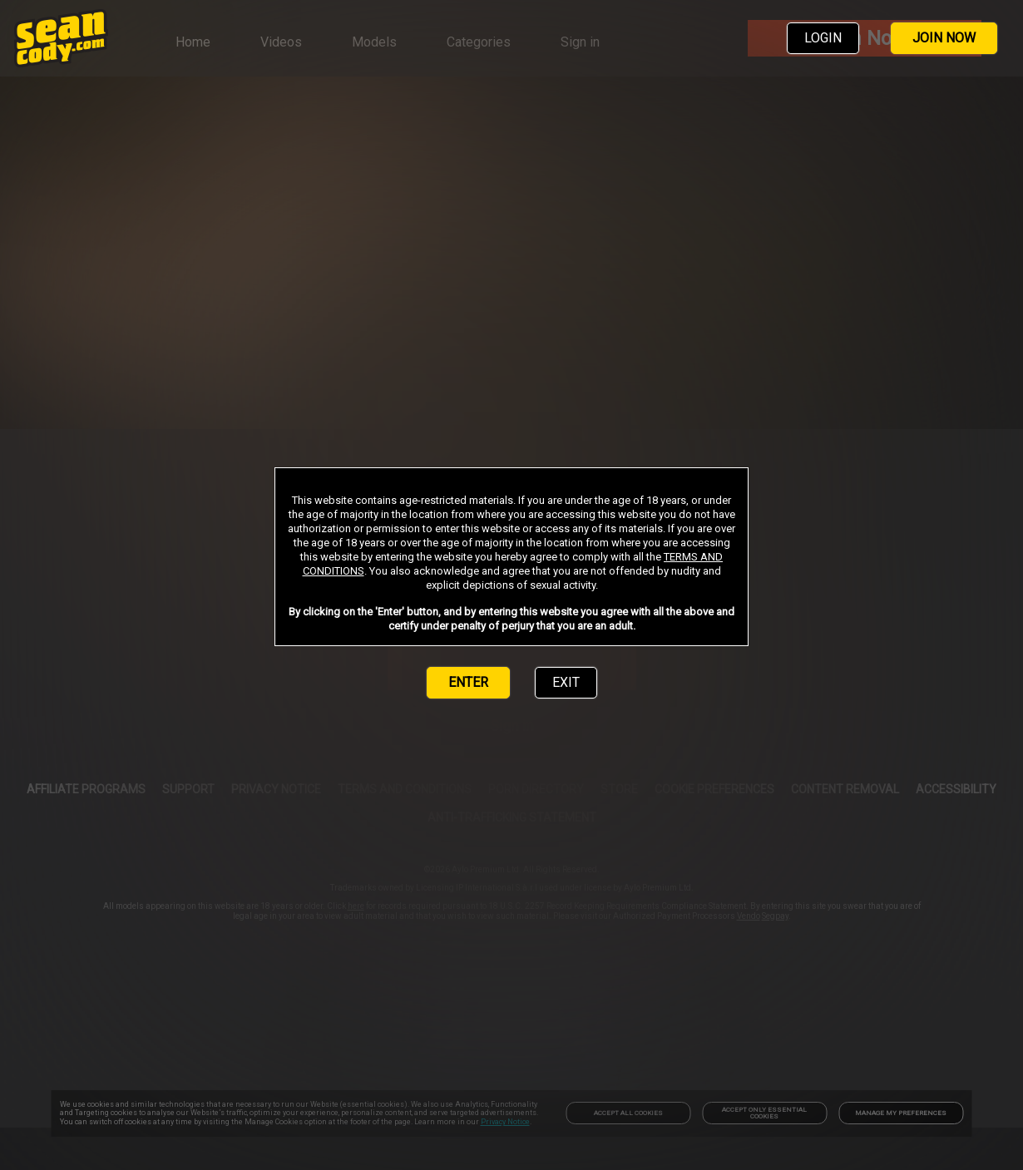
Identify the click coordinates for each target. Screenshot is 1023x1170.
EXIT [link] (566, 682)
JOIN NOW (944, 38)
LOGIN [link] (823, 38)
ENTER (468, 682)
